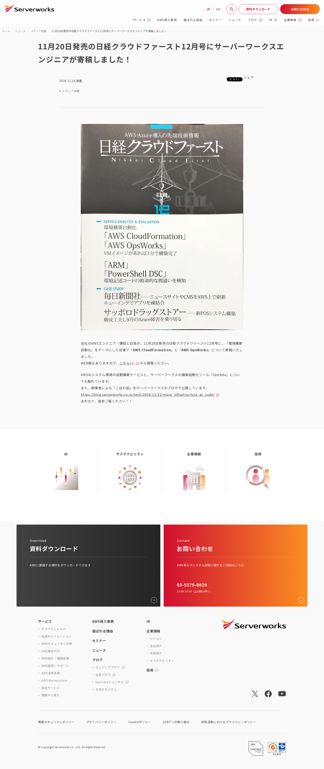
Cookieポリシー (139, 722)
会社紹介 (156, 646)
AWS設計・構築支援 (55, 658)
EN (218, 9)
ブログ (255, 20)
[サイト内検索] (231, 9)
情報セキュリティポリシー (56, 722)
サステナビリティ (162, 661)
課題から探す (50, 695)
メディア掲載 (38, 31)
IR (273, 20)
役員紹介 (156, 653)
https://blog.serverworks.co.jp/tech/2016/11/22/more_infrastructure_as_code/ (148, 394)
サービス (142, 20)
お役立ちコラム (106, 689)
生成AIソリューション (56, 636)
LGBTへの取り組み (176, 722)
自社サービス (50, 688)
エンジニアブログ (110, 667)
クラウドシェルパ (53, 629)
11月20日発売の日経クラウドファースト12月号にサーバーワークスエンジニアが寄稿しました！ (109, 31)
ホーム (6, 31)
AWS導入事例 (167, 20)
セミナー (215, 20)
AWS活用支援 (50, 673)
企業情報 (293, 20)
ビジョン (156, 638)
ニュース (235, 20)
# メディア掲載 (69, 91)
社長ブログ (105, 675)
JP (208, 9)
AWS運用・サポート (55, 666)
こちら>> (127, 363)
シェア (249, 77)
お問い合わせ (300, 9)
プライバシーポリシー (101, 722)
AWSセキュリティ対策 (56, 644)
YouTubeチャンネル (112, 682)
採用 (313, 20)
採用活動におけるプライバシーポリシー (228, 722)
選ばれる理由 (192, 20)
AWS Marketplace (54, 680)
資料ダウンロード (258, 9)
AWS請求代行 (50, 651)
